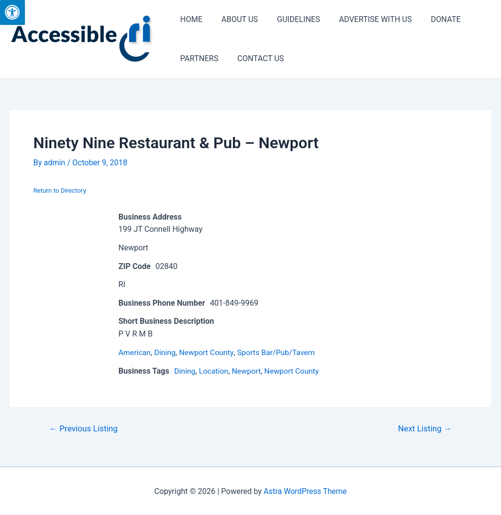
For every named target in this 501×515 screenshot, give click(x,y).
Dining (166, 352)
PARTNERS (198, 58)
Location (215, 370)
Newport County (208, 352)
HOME (190, 19)
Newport (248, 370)
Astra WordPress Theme (305, 490)
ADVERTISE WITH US (364, 19)
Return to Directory (59, 190)
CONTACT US (255, 58)
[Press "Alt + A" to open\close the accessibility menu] (12, 12)
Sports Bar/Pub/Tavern (280, 352)
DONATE (431, 19)
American (135, 352)
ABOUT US (234, 19)
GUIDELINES (290, 19)
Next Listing (424, 428)
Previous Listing (84, 428)
